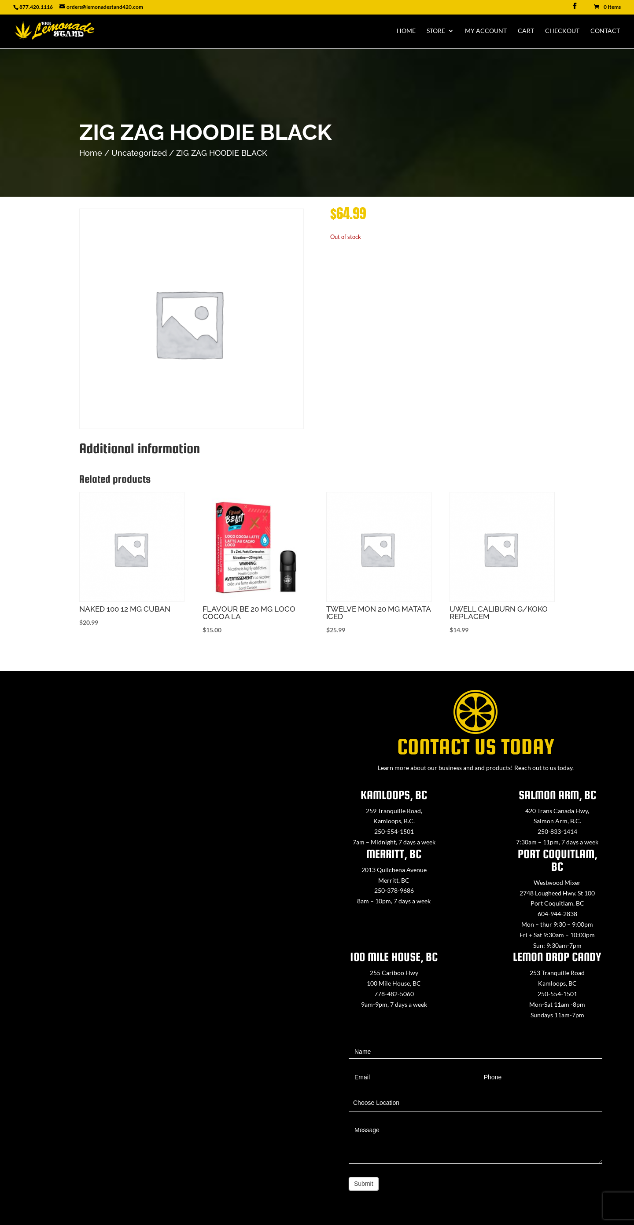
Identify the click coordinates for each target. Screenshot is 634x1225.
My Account (486, 31)
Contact (605, 31)
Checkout (562, 31)
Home (406, 31)
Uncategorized (139, 153)
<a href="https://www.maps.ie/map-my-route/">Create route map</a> (158, 910)
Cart (526, 31)
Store (436, 31)
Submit (363, 1183)
